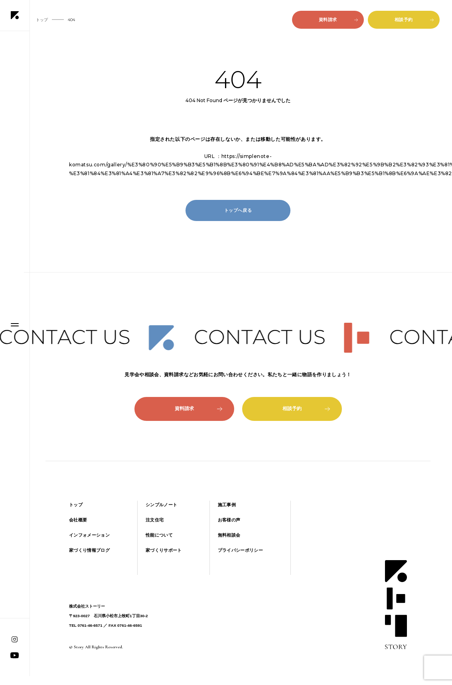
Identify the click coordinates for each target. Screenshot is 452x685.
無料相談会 (229, 535)
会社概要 (78, 519)
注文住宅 (155, 519)
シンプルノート (161, 504)
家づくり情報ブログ (89, 550)
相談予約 (414, 19)
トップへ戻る (238, 210)
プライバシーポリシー (240, 550)
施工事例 (227, 504)
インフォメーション (89, 535)
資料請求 (338, 19)
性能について (159, 535)
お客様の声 (229, 519)
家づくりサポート (164, 550)
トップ (76, 504)
